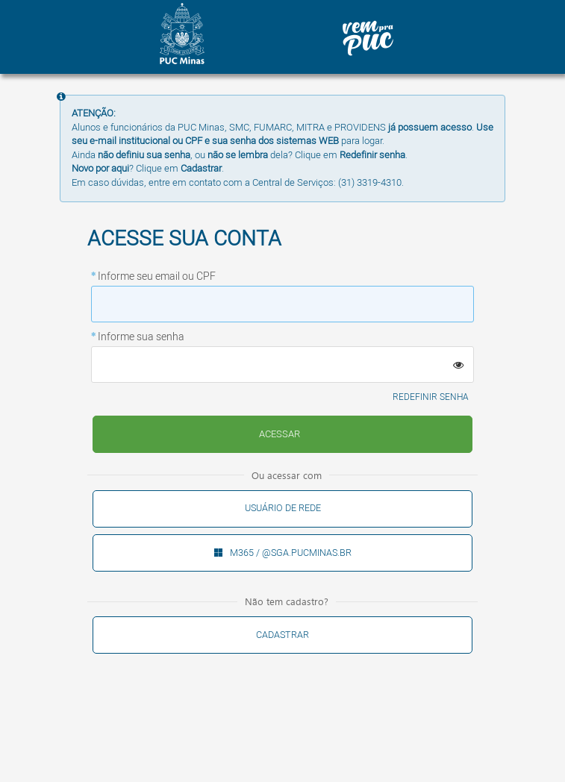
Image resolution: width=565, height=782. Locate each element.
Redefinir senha (431, 397)
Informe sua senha (141, 337)
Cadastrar (282, 635)
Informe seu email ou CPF (157, 276)
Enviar (279, 435)
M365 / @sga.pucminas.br (291, 553)
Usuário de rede (283, 508)
